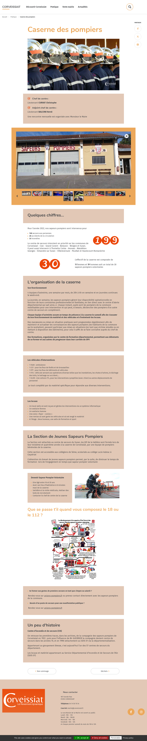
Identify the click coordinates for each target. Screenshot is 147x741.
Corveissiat (11, 7)
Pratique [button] (54, 7)
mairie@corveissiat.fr (75, 708)
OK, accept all (81, 738)
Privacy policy (128, 738)
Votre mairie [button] (68, 7)
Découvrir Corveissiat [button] (36, 7)
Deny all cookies (99, 738)
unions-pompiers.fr (53, 595)
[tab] (26, 193)
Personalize (116, 738)
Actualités (83, 7)
